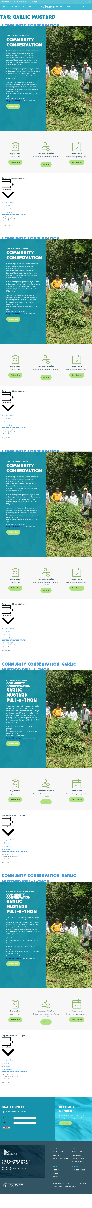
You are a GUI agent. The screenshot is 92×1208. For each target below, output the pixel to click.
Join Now (46, 167)
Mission (56, 1172)
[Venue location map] (68, 227)
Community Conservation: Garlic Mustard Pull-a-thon (43, 669)
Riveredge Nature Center (14, 217)
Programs (22, 8)
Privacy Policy (81, 1186)
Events (56, 1158)
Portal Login (77, 1164)
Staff (55, 1179)
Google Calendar (8, 205)
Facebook (3, 1171)
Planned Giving (78, 1172)
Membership (77, 1154)
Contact (85, 8)
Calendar (12, 8)
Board (56, 1176)
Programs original (61, 1161)
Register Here (13, 108)
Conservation (63, 8)
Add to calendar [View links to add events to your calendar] (6, 192)
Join (73, 8)
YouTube (14, 1171)
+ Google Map (6, 223)
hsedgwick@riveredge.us (14, 103)
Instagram (7, 1171)
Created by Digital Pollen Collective (64, 1189)
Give (78, 8)
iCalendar (6, 208)
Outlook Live (7, 214)
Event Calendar (77, 164)
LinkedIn (11, 1171)
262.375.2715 (22, 1171)
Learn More (65, 1125)
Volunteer (76, 1158)
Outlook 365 (7, 211)
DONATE (75, 1169)
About (52, 8)
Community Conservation (34, 28)
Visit (5, 8)
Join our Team (78, 1161)
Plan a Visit (58, 1154)
